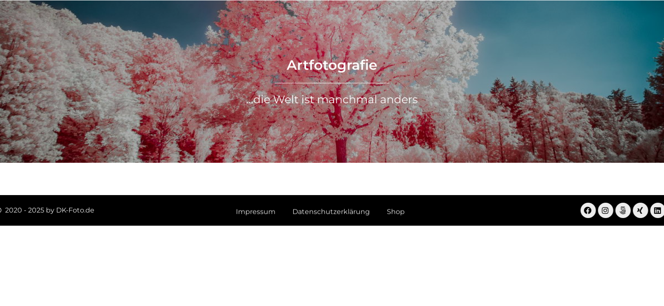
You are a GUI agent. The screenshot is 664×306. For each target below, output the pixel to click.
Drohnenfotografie (369, 23)
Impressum (255, 212)
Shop (481, 23)
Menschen (437, 23)
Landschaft (204, 23)
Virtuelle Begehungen (280, 23)
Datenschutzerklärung (331, 212)
